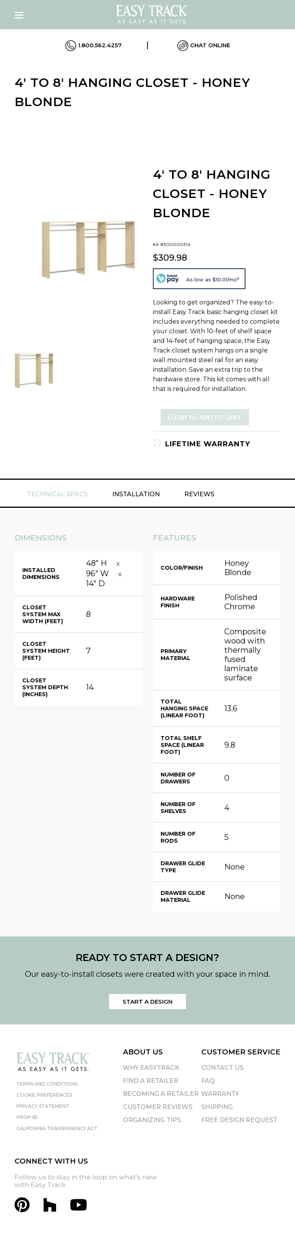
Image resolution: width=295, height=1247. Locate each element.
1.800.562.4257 (93, 46)
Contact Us (222, 1067)
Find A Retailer (150, 1080)
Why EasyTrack (151, 1067)
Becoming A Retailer (161, 1093)
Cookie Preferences (44, 1095)
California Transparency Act (57, 1128)
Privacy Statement (43, 1106)
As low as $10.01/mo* (212, 279)
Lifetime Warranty (201, 444)
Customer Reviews (157, 1107)
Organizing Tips (152, 1120)
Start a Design (147, 1001)
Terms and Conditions (47, 1084)
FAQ (208, 1080)
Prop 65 (27, 1117)
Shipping (217, 1107)
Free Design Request (239, 1120)
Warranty (220, 1093)
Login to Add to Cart (205, 417)
